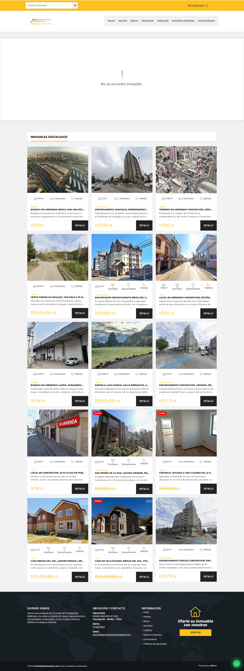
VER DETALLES (58, 170)
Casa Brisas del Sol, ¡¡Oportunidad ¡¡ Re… (57, 561)
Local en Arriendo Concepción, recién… (185, 297)
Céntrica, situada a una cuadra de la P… (185, 473)
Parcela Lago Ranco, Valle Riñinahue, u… (122, 385)
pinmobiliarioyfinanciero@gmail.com (112, 634)
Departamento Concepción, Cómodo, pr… (186, 385)
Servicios (148, 20)
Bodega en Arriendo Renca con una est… (57, 209)
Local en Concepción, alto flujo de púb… (58, 473)
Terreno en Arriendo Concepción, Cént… (185, 209)
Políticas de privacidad (155, 644)
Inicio (111, 20)
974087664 (198, 5)
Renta (134, 20)
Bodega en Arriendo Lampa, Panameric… (57, 385)
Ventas (122, 20)
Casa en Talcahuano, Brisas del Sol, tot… (122, 561)
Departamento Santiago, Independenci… (121, 209)
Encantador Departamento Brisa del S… (121, 297)
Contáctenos (206, 20)
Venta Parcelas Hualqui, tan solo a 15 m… (58, 297)
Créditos (163, 20)
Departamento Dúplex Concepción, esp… (185, 560)
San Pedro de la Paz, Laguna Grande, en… (122, 473)
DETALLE (80, 225)
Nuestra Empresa (183, 20)
